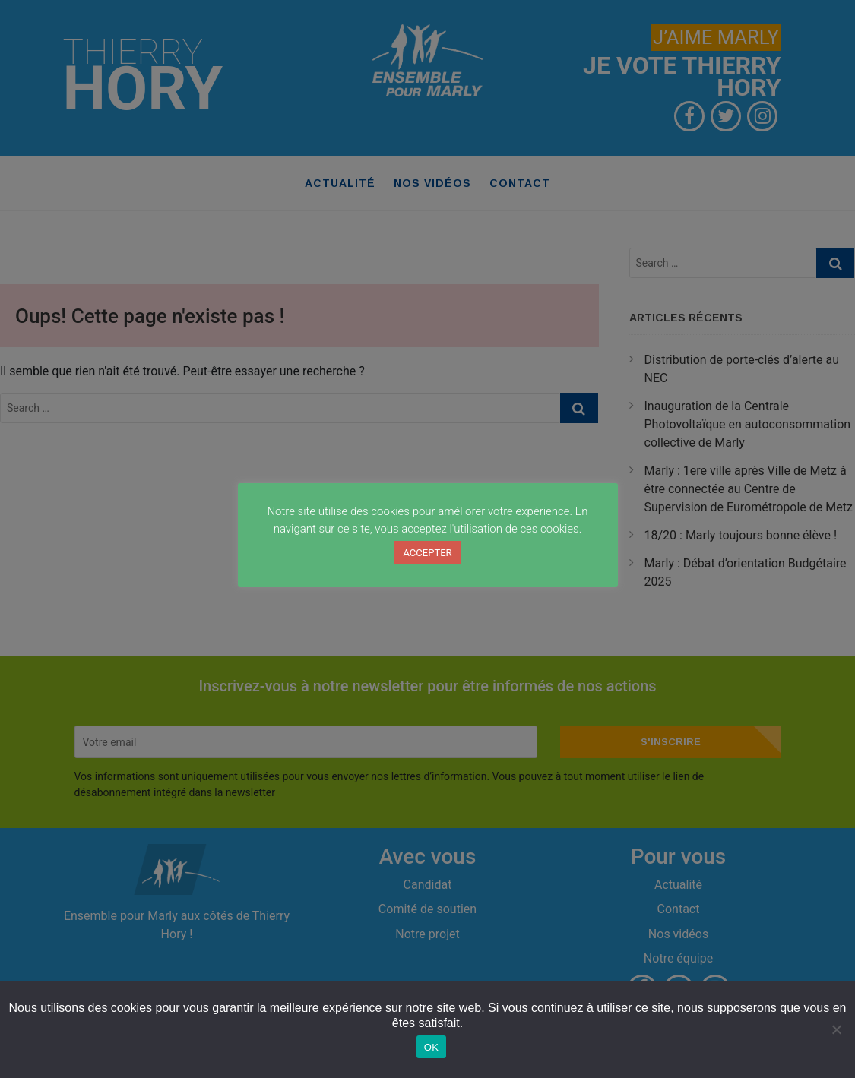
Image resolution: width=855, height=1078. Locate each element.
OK (431, 1047)
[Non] (836, 1029)
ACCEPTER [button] (427, 552)
